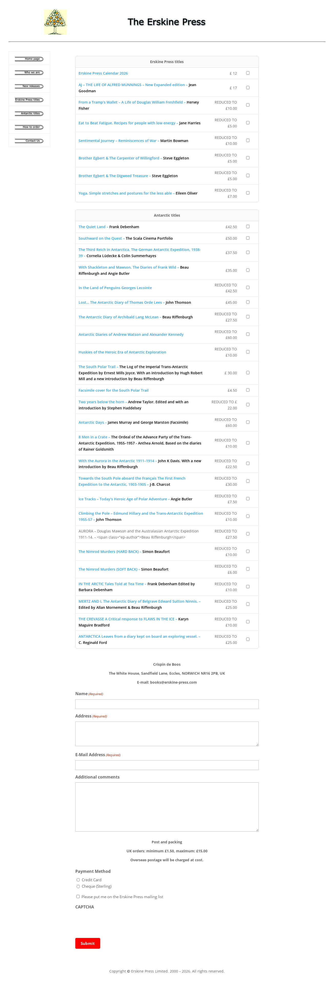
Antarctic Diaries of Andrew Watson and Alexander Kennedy (131, 334)
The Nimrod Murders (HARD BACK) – (124, 551)
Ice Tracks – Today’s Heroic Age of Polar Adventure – (135, 499)
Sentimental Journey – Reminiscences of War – (133, 140)
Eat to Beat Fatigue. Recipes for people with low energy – (140, 122)
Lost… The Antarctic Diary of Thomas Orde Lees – (135, 302)
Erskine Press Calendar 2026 (103, 73)
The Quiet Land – (109, 226)
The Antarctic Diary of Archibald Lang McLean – (136, 317)
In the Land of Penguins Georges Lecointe (115, 287)
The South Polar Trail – (141, 372)
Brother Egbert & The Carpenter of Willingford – (134, 158)
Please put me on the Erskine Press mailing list (122, 896)
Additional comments (97, 777)
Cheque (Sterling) (96, 886)
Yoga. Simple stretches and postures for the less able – (138, 193)
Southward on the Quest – (126, 238)
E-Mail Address (98, 755)
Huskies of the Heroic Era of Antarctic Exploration (122, 352)
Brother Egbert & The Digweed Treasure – (128, 175)
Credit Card (91, 879)
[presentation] (114, 922)
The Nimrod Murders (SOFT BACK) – (124, 569)
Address (91, 716)
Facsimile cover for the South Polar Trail (114, 390)
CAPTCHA (84, 907)
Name (89, 694)
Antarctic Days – (133, 422)
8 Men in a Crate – (140, 443)
